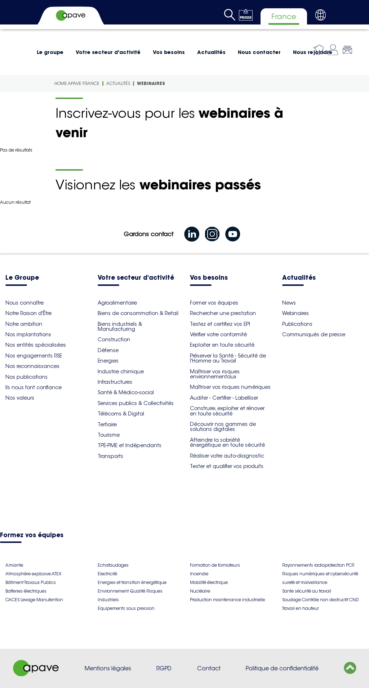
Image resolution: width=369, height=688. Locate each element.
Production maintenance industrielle (227, 599)
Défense (108, 350)
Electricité (107, 573)
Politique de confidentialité (282, 668)
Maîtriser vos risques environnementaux (215, 374)
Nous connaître (24, 303)
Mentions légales (108, 668)
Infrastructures (115, 382)
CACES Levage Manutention (34, 599)
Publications (297, 324)
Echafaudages (113, 565)
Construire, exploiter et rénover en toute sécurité (227, 411)
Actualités (211, 52)
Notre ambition (23, 324)
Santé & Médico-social (126, 392)
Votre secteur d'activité (108, 52)
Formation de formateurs (215, 565)
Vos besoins (169, 52)
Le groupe (50, 52)
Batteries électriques (25, 591)
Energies (108, 361)
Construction (114, 339)
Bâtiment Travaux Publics (30, 582)
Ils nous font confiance (33, 387)
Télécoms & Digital (121, 413)
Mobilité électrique (209, 582)
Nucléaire (200, 591)
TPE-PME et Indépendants (129, 445)
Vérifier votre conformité (218, 334)
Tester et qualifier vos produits (226, 466)
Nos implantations (28, 334)
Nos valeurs (19, 398)
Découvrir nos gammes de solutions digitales (223, 426)
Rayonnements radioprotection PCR (318, 565)
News (289, 303)
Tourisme (109, 435)
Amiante (14, 565)
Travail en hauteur (300, 608)
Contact (209, 668)
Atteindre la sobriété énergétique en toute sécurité (227, 442)
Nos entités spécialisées (35, 345)
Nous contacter (259, 52)
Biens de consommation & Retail (138, 313)
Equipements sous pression (126, 608)
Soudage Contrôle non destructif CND (320, 599)
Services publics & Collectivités (136, 403)
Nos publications (26, 377)
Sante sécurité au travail (306, 591)
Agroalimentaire (117, 303)
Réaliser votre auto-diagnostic (227, 456)
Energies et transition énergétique (132, 582)
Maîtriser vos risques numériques (230, 387)
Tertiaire (107, 424)
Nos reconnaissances (32, 366)
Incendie (199, 573)
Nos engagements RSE (33, 355)
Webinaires (151, 83)
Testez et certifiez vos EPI (220, 324)
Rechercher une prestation (223, 313)
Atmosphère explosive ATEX (33, 573)
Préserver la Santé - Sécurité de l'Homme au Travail (228, 358)
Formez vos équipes (31, 535)
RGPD (164, 668)
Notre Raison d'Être (28, 313)
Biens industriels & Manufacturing (120, 326)
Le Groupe (22, 278)
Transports (110, 456)
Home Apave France (76, 83)
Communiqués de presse (313, 334)
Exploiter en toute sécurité (222, 345)
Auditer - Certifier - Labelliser (224, 398)
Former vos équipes (214, 303)
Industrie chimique (121, 371)
